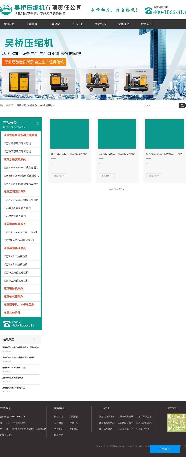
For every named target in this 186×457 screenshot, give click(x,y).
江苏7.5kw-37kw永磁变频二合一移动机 (21, 185)
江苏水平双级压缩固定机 (17, 143)
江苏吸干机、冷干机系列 (19, 304)
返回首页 (21, 105)
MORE (36, 339)
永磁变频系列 (45, 105)
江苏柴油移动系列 (15, 248)
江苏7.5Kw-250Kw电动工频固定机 (21, 201)
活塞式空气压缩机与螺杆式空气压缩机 (18, 357)
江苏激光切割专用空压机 (17, 208)
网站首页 (9, 24)
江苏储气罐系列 (13, 296)
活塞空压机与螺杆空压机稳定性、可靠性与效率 (21, 347)
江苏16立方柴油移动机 (16, 280)
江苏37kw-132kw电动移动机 (19, 240)
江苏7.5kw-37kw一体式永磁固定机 (21, 169)
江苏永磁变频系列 (15, 159)
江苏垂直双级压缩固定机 (17, 151)
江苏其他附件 (12, 312)
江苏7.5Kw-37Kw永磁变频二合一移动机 (164, 154)
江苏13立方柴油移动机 (16, 272)
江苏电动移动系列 (15, 224)
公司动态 (54, 24)
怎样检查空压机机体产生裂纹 (14, 368)
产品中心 (77, 24)
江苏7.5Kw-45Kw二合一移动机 (20, 232)
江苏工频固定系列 (15, 191)
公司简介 (32, 24)
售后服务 (100, 24)
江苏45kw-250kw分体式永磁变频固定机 (21, 177)
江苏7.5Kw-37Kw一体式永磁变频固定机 (69, 154)
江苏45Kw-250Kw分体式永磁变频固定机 (117, 154)
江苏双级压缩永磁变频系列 (20, 135)
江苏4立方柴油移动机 (15, 256)
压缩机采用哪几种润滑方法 (13, 388)
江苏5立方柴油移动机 (15, 264)
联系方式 (146, 24)
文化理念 (123, 24)
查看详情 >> (59, 176)
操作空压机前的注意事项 (12, 378)
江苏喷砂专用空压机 (15, 216)
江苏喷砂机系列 (13, 288)
